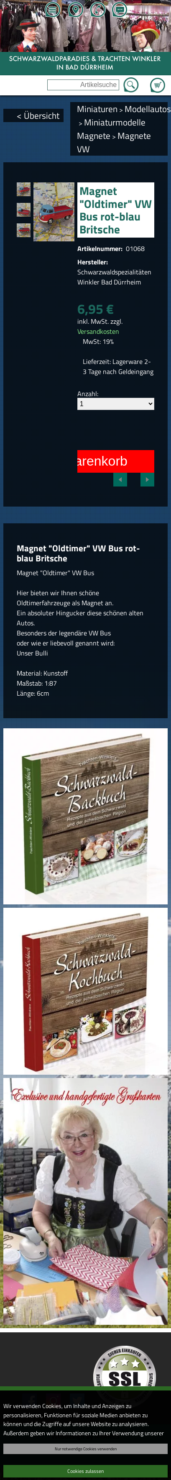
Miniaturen (97, 108)
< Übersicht (38, 115)
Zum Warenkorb (158, 80)
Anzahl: (87, 394)
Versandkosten (98, 331)
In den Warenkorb (75, 461)
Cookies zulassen (85, 1471)
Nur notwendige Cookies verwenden (86, 1448)
